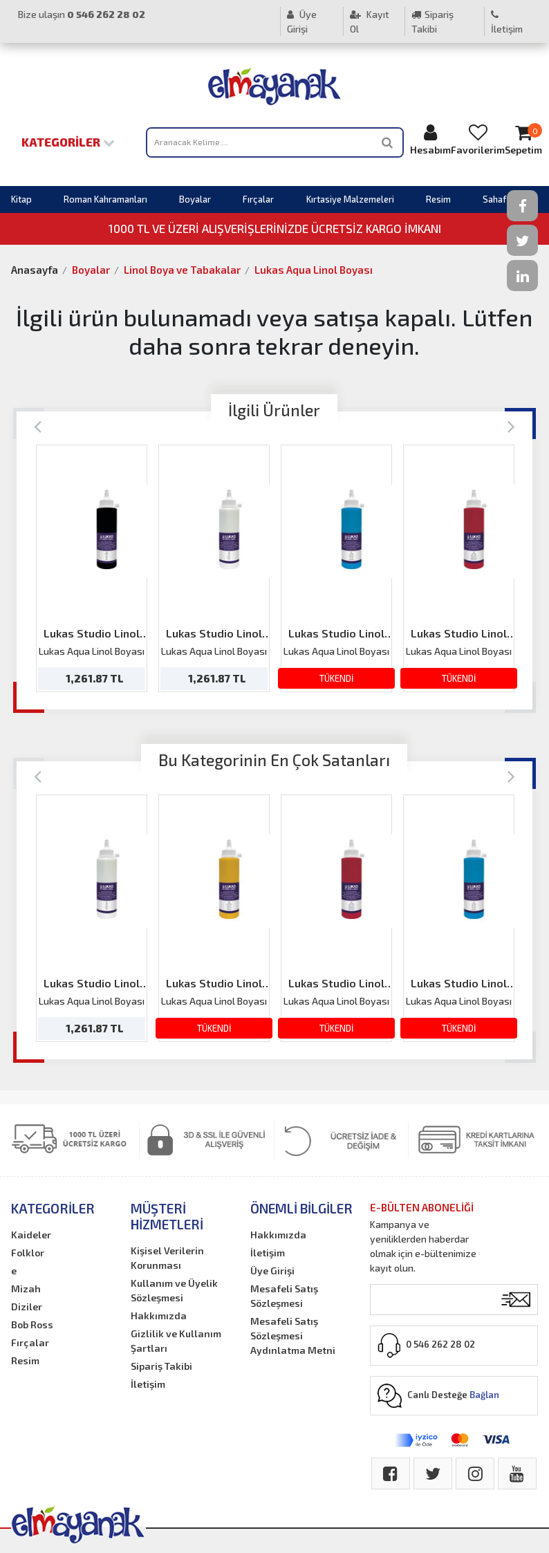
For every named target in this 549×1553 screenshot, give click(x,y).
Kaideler (31, 1234)
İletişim (507, 22)
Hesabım (430, 139)
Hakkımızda (159, 1315)
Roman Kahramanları (105, 199)
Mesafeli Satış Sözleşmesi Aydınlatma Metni (292, 1335)
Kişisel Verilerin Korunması (167, 1258)
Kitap (21, 199)
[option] (91, 568)
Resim (438, 199)
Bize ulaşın (81, 14)
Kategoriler (68, 142)
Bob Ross (32, 1324)
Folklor (27, 1252)
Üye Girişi (302, 21)
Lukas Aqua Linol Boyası (313, 269)
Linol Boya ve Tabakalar (182, 269)
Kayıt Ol (369, 21)
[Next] (511, 425)
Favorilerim (478, 139)
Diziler (26, 1306)
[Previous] (37, 425)
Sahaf (494, 199)
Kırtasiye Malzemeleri (350, 199)
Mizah (26, 1288)
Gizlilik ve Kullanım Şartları (176, 1341)
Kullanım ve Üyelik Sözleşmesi (174, 1290)
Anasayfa (34, 269)
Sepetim (523, 139)
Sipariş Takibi (432, 21)
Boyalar (195, 199)
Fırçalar (258, 199)
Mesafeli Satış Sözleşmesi (284, 1296)
